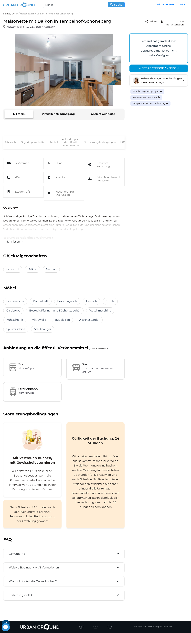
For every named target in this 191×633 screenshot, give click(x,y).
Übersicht (11, 142)
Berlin (15, 13)
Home (6, 13)
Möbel (54, 142)
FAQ (122, 142)
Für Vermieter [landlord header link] (165, 4)
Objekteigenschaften (33, 142)
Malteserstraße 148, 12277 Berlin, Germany (31, 26)
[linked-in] (95, 627)
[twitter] (110, 627)
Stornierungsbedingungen (100, 142)
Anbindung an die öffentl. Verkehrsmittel (71, 142)
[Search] (84, 5)
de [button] (182, 4)
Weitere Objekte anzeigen (158, 68)
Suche (116, 4)
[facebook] (81, 627)
